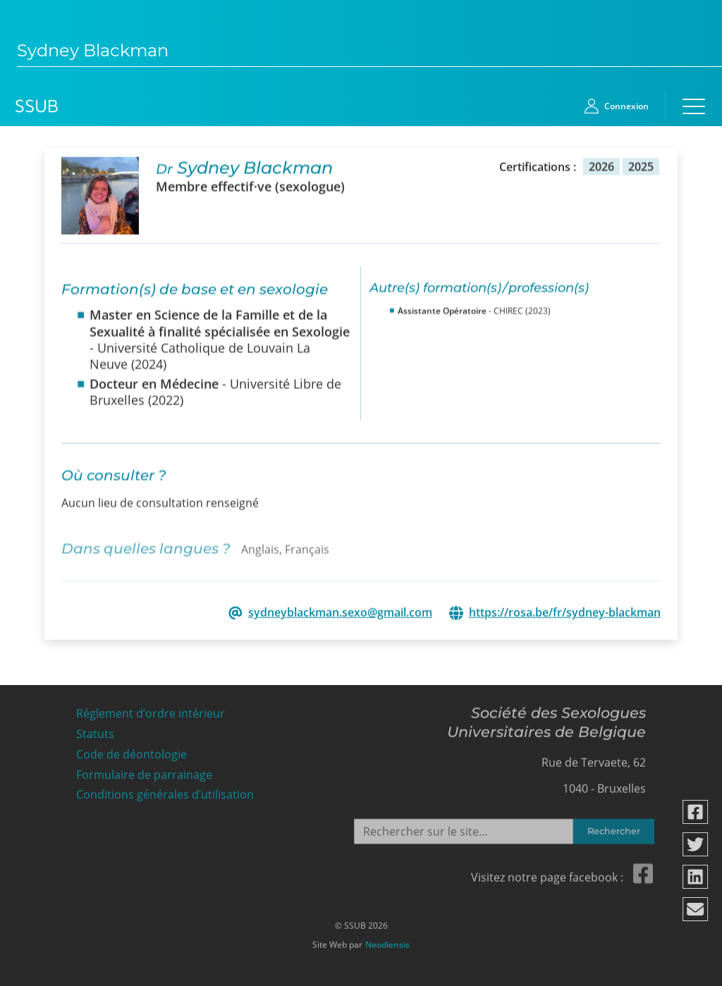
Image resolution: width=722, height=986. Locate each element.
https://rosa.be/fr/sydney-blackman (565, 612)
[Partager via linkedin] (696, 877)
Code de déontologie (131, 751)
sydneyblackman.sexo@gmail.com (340, 612)
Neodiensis (387, 941)
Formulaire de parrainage (144, 771)
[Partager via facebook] (696, 812)
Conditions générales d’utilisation (165, 791)
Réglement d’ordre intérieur (150, 710)
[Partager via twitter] (696, 844)
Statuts (95, 730)
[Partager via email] (696, 909)
